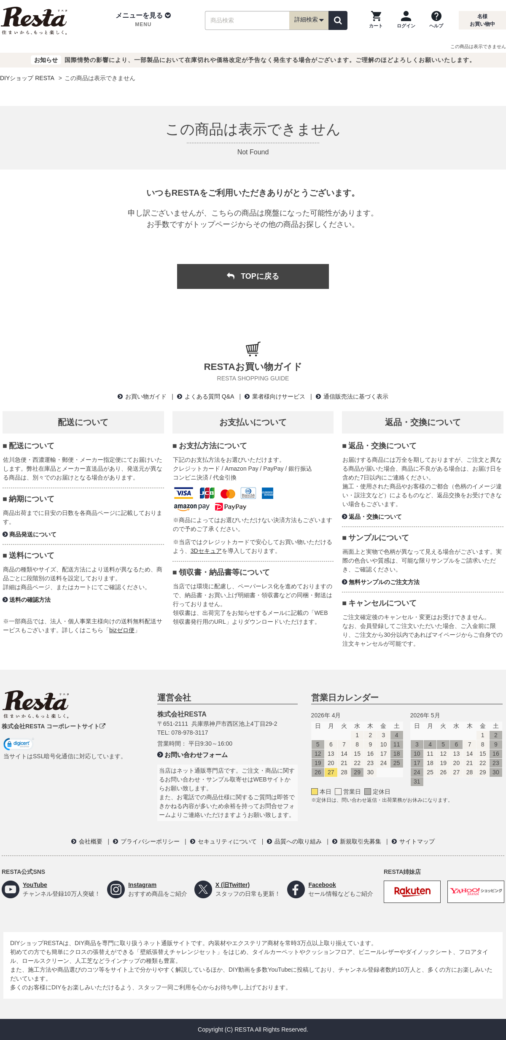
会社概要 (90, 841)
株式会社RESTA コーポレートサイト (53, 726)
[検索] (337, 20)
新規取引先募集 (360, 841)
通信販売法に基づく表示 (355, 396)
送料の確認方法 (30, 599)
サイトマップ (417, 841)
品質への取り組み (298, 841)
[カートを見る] (376, 20)
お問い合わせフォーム (196, 754)
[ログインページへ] (406, 20)
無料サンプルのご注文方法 (384, 582)
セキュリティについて (227, 841)
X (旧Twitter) (232, 884)
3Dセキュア (206, 550)
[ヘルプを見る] (436, 20)
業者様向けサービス (278, 396)
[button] (143, 20)
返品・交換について (375, 516)
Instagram (142, 884)
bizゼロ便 (122, 630)
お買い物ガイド (146, 396)
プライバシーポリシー (150, 841)
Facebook (322, 884)
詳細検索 (309, 20)
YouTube (35, 884)
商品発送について (33, 534)
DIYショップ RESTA (27, 78)
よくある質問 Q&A (209, 396)
